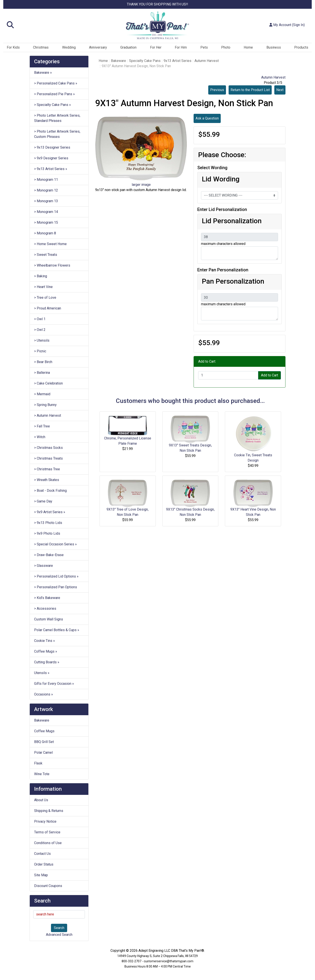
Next (280, 90)
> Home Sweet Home (50, 244)
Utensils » (41, 673)
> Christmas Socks (48, 448)
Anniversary (98, 47)
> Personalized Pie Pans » (54, 94)
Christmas (41, 47)
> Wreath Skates (46, 480)
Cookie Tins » (44, 641)
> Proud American (47, 308)
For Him (181, 47)
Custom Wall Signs (48, 619)
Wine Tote (41, 774)
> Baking (40, 276)
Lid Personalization (232, 221)
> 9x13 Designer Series (52, 147)
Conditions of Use (48, 843)
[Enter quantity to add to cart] (228, 375)
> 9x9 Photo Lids (47, 533)
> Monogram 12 (46, 190)
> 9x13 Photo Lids (48, 523)
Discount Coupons (48, 886)
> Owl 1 (40, 319)
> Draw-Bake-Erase (49, 555)
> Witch (39, 437)
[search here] (59, 914)
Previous (217, 90)
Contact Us (42, 854)
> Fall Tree (42, 426)
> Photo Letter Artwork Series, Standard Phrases (57, 118)
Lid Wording (221, 179)
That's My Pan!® (191, 950)
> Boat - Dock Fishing (50, 490)
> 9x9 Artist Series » (49, 512)
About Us (41, 800)
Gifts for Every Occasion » (54, 683)
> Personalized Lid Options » (56, 576)
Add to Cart (269, 375)
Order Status (43, 864)
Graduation (128, 47)
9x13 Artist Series (177, 61)
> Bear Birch (43, 362)
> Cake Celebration (48, 383)
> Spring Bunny (45, 405)
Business (273, 47)
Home (248, 47)
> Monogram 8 (45, 233)
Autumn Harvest (206, 61)
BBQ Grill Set (44, 742)
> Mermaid (42, 394)
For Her (155, 47)
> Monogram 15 (46, 222)
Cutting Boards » (46, 662)
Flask (38, 763)
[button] (55, 25)
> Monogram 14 (46, 212)
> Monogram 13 (46, 201)
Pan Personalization (233, 281)
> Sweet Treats (45, 255)
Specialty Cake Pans (145, 61)
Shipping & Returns (48, 811)
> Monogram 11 (46, 179)
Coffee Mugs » (45, 651)
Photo (225, 47)
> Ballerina (42, 373)
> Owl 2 (40, 330)
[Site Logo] (157, 25)
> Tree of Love (45, 297)
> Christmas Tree (47, 469)
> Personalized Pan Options (55, 587)
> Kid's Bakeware (47, 598)
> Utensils (41, 340)
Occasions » (43, 694)
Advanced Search (59, 935)
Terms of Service (47, 832)
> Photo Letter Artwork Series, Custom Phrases (57, 134)
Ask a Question (207, 118)
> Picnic (40, 351)
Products (301, 47)
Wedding (69, 47)
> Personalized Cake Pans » (55, 83)
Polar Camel (43, 752)
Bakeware (41, 720)
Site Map (41, 875)
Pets (204, 47)
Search (59, 928)
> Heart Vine (43, 287)
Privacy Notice (45, 821)
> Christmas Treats (48, 458)
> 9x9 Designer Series (51, 158)
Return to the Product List (250, 90)
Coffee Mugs (44, 731)
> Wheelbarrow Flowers (52, 265)
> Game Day (43, 501)
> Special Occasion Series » (55, 544)
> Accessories (45, 608)
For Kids (13, 47)
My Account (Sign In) (287, 25)
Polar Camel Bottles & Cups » (56, 630)
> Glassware (43, 566)
